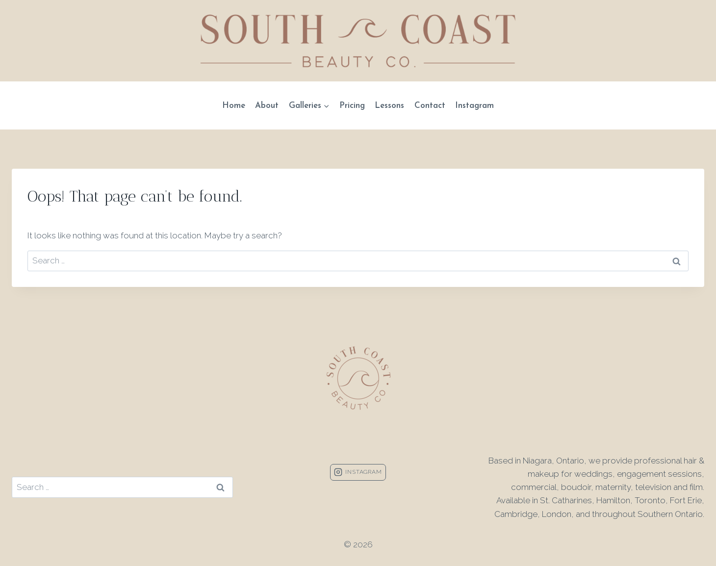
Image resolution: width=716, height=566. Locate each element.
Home (233, 106)
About (267, 106)
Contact (429, 106)
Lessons (389, 106)
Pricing (352, 106)
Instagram (474, 106)
